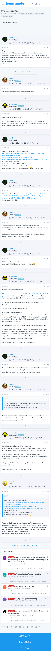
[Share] (44, 48)
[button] (3, 4)
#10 (47, 394)
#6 (48, 222)
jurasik (12, 605)
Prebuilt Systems (7, 16)
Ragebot (11, 588)
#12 (47, 491)
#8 (48, 286)
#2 (48, 88)
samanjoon (11, 564)
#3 (48, 114)
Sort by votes (31, 72)
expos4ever (12, 576)
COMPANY (24, 635)
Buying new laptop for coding (26, 599)
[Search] (48, 3)
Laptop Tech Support (22, 564)
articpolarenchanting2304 (16, 601)
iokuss (12, 620)
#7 (48, 259)
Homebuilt (29, 13)
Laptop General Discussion (25, 576)
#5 (48, 190)
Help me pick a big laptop (24, 586)
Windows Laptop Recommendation (28, 574)
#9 (48, 364)
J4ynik (5, 13)
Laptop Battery (39, 13)
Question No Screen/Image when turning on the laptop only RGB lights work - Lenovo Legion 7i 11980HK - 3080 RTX (28, 559)
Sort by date (19, 72)
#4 (48, 148)
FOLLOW (24, 648)
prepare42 (11, 615)
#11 (47, 443)
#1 (48, 48)
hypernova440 (15, 569)
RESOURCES (24, 641)
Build (22, 13)
